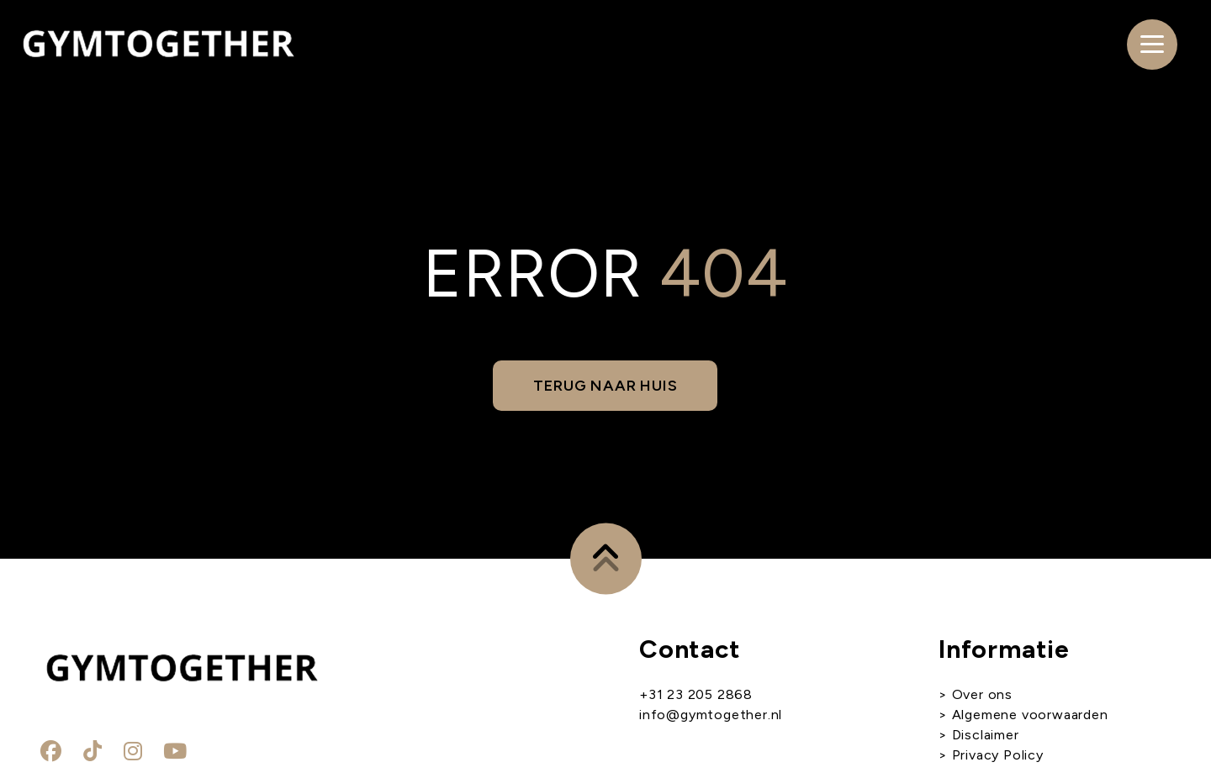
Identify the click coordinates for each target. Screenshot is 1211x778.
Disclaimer (985, 735)
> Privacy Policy (991, 755)
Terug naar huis (605, 385)
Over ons (982, 694)
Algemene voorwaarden (1028, 715)
